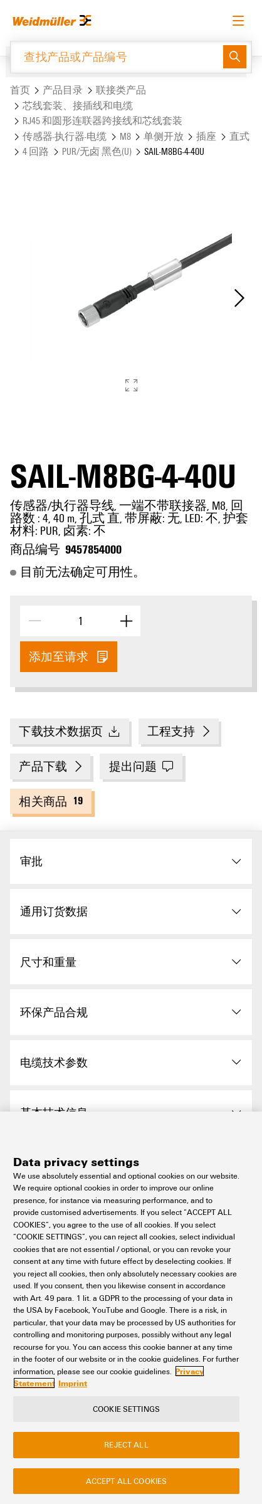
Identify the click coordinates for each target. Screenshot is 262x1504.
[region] (131, 1308)
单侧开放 (164, 136)
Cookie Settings (126, 1409)
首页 (20, 90)
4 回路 (36, 151)
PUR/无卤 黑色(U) (97, 151)
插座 (206, 136)
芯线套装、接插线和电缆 (78, 106)
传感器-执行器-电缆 (65, 136)
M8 (125, 136)
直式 (239, 136)
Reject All (126, 1444)
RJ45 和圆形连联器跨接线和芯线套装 (102, 121)
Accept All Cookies (126, 1481)
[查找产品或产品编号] (117, 57)
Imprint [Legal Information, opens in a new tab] (72, 1383)
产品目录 (63, 90)
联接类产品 (121, 90)
